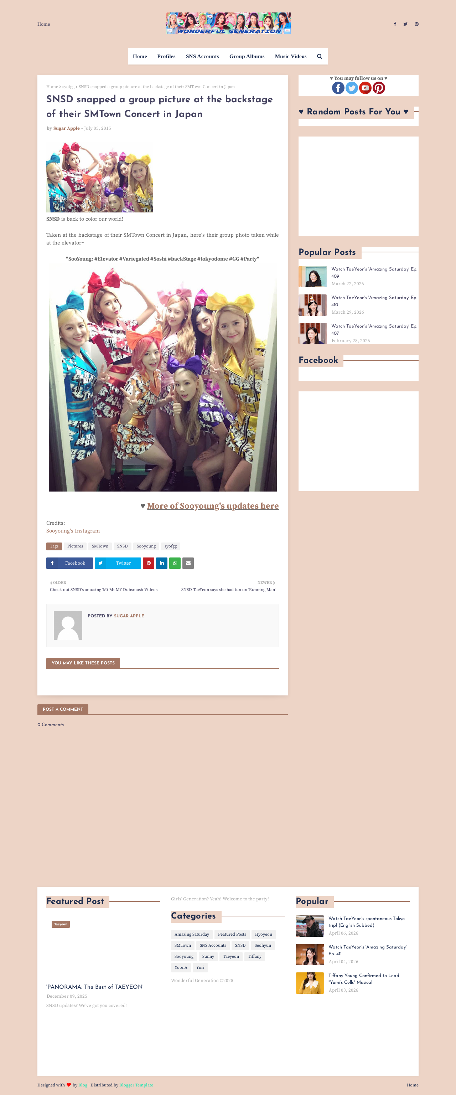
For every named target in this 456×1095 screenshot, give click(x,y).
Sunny (208, 956)
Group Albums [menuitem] (247, 56)
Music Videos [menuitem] (291, 56)
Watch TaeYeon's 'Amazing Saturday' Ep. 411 (367, 951)
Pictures (75, 546)
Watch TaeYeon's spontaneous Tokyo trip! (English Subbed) (366, 922)
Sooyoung (146, 546)
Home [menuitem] (140, 56)
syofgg (68, 86)
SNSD (122, 546)
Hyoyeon (263, 934)
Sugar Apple (66, 128)
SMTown (100, 546)
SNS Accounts (213, 945)
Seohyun (263, 945)
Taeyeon (231, 956)
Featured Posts (232, 934)
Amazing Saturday (192, 934)
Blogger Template (136, 1085)
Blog (82, 1085)
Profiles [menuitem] (166, 56)
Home (43, 24)
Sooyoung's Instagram (73, 531)
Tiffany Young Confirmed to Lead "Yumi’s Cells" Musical (363, 979)
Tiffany (254, 956)
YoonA (181, 967)
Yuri (200, 967)
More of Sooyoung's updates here (213, 506)
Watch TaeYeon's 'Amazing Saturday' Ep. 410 (374, 301)
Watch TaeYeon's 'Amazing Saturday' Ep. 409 (374, 273)
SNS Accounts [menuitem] (202, 56)
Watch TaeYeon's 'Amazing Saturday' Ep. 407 (374, 330)
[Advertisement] (359, 186)
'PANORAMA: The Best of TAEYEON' (95, 987)
